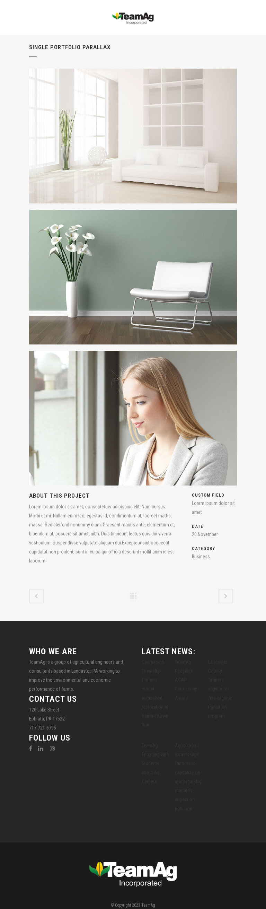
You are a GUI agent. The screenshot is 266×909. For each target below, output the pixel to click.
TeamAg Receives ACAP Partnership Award (186, 680)
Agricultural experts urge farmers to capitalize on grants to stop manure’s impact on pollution (189, 777)
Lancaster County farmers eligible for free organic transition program (220, 689)
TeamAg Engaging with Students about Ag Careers (155, 763)
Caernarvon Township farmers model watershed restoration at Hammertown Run (155, 693)
